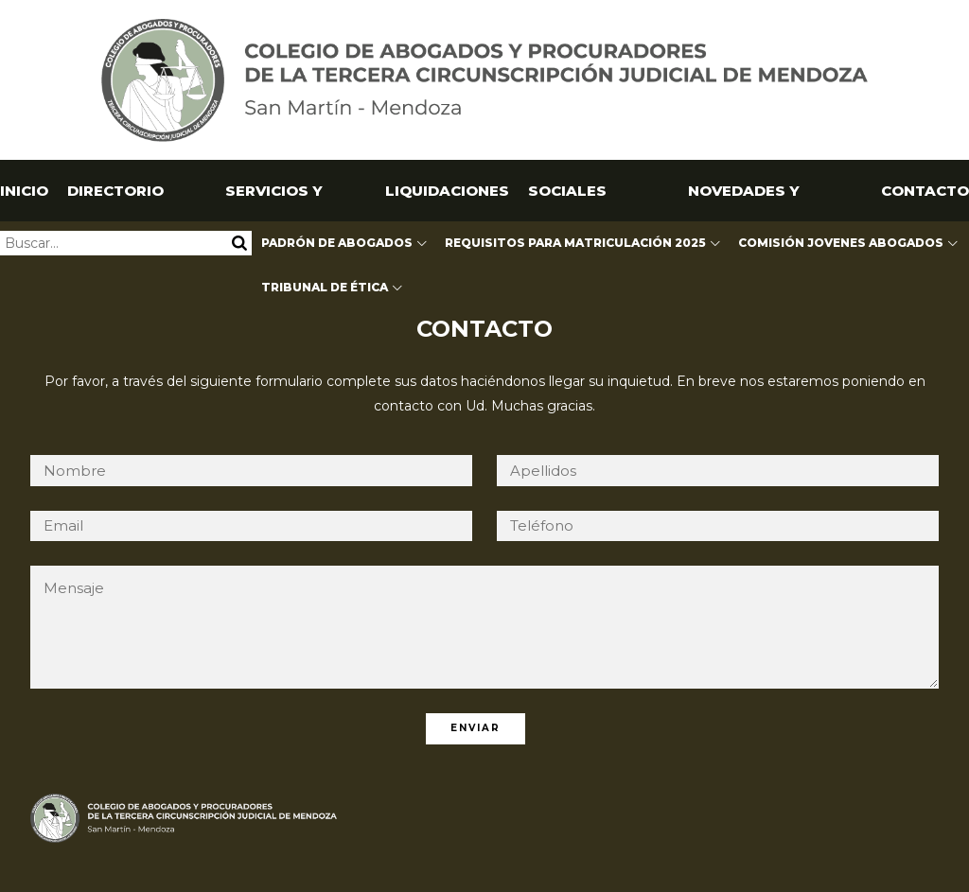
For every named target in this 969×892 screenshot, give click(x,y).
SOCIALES (567, 191)
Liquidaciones (447, 191)
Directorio (115, 191)
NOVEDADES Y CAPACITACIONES (743, 201)
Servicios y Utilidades (274, 201)
